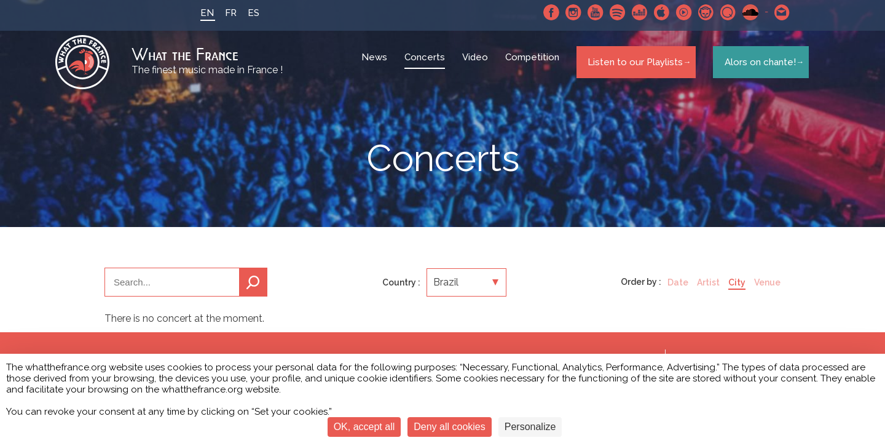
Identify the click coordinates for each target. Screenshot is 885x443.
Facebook (541, 12)
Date (677, 292)
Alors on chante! (756, 67)
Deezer (630, 12)
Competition (534, 67)
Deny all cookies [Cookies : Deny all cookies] (450, 426)
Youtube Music (674, 12)
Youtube (586, 12)
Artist (708, 292)
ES (244, 12)
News (376, 67)
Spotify (608, 12)
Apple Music (652, 12)
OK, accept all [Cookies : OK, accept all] (364, 426)
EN (197, 12)
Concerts (426, 67)
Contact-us (773, 12)
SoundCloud (741, 12)
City (736, 292)
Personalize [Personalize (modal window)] (530, 426)
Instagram (564, 12)
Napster (696, 12)
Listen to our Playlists (632, 67)
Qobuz (718, 12)
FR (221, 12)
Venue (767, 292)
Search (253, 291)
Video (477, 67)
